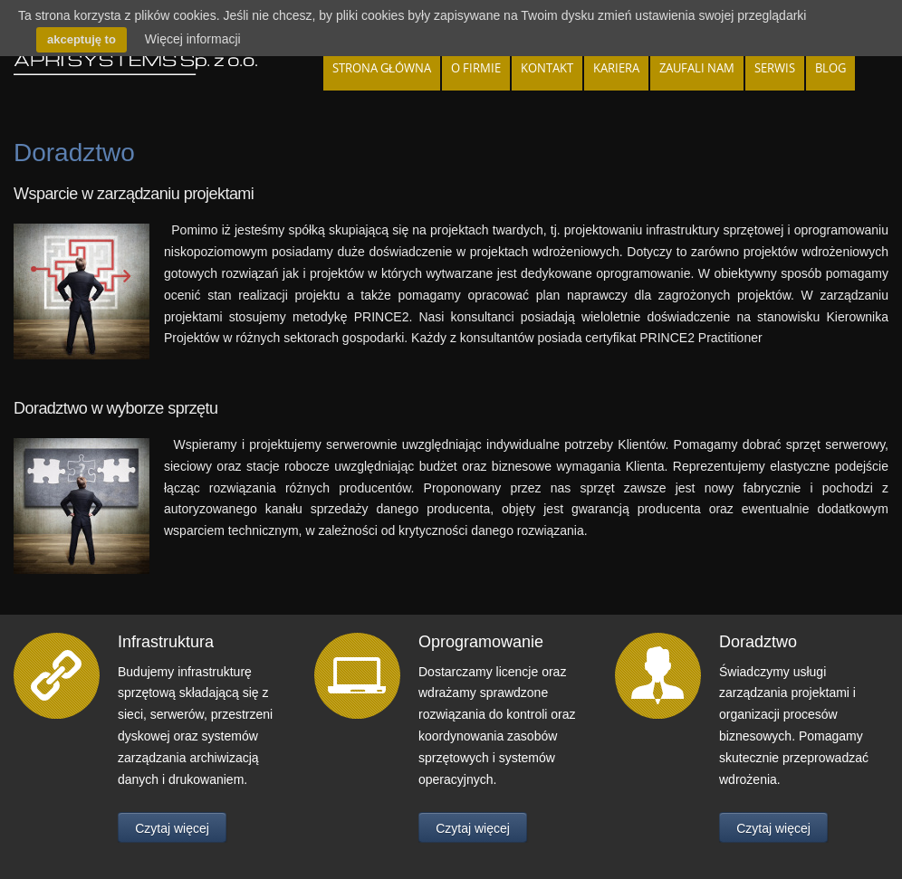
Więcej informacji (193, 39)
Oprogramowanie (480, 642)
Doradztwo (758, 642)
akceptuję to (81, 39)
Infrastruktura (166, 642)
